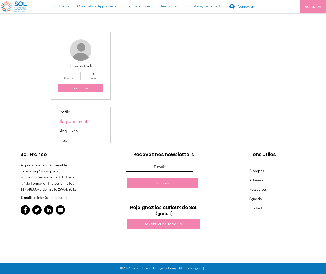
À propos (256, 170)
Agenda (255, 198)
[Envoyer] (162, 183)
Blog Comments (73, 121)
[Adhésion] (313, 6)
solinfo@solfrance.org (50, 197)
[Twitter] (37, 210)
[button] (163, 224)
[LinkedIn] (48, 210)
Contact (255, 208)
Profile (64, 111)
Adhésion (256, 180)
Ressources (258, 189)
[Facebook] (25, 210)
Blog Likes (68, 131)
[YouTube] (60, 210)
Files (62, 140)
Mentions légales (191, 268)
